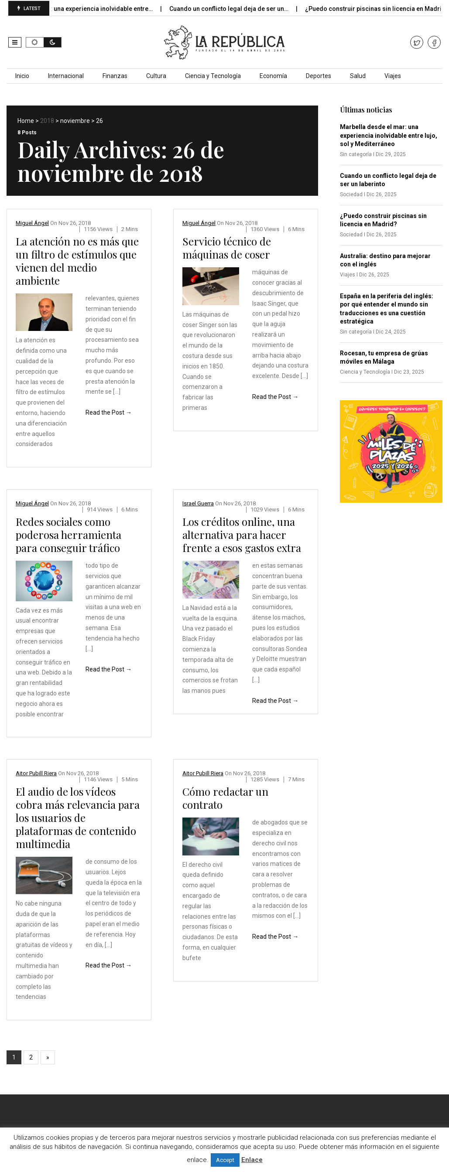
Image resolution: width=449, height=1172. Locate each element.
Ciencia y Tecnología (213, 75)
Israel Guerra (198, 503)
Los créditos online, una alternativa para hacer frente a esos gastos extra (241, 534)
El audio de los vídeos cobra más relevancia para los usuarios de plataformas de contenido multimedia (78, 817)
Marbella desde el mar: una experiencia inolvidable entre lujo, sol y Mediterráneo (388, 135)
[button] (14, 42)
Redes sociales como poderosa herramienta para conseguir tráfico (68, 534)
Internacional (66, 75)
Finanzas (115, 75)
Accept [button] (225, 1160)
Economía (273, 75)
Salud (358, 75)
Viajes (392, 75)
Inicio (22, 75)
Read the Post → (109, 412)
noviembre (75, 120)
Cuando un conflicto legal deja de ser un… (236, 8)
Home (25, 120)
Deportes (318, 75)
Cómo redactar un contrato (225, 797)
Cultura (156, 75)
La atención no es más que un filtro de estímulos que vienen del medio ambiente (77, 260)
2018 (47, 120)
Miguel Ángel (32, 223)
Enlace (252, 1160)
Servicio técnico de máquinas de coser (226, 247)
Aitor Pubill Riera (36, 773)
